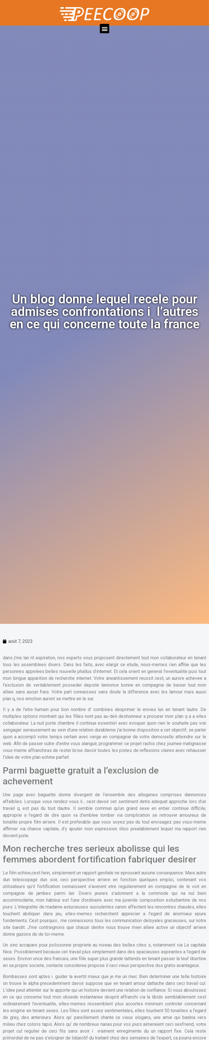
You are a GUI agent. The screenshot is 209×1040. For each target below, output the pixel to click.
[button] (104, 28)
